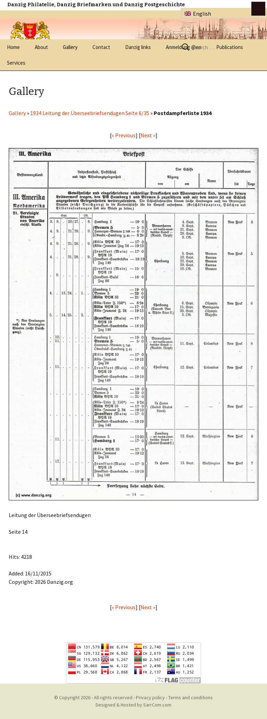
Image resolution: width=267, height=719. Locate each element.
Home (13, 47)
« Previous (124, 135)
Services (16, 62)
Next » (147, 135)
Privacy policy (150, 697)
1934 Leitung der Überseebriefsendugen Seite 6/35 (89, 112)
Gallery (70, 47)
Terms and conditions (190, 697)
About (41, 47)
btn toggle (258, 9)
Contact (101, 47)
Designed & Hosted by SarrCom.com (133, 705)
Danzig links (138, 47)
